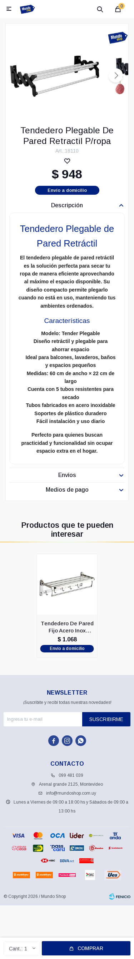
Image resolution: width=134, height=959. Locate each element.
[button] (116, 75)
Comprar (90, 948)
